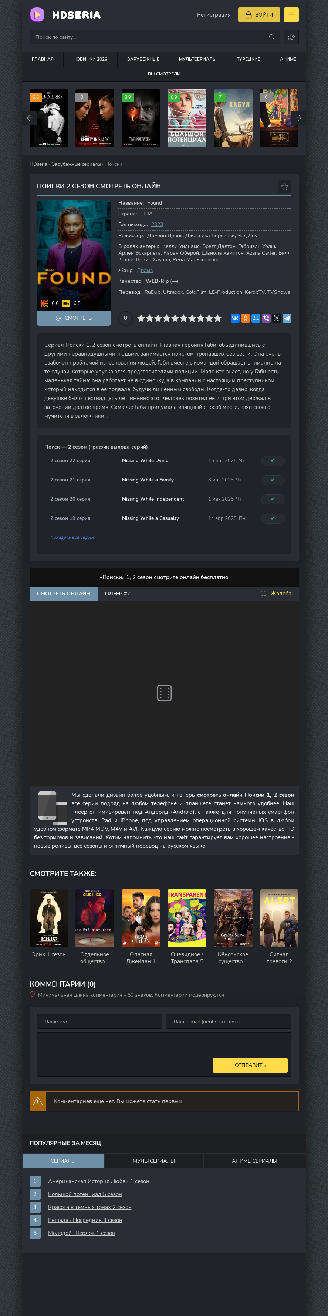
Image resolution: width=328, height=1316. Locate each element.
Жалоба (276, 594)
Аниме (288, 59)
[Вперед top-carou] (298, 118)
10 (217, 318)
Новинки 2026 (90, 59)
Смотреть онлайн (63, 593)
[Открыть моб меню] (291, 14)
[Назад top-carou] (29, 118)
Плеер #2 (117, 593)
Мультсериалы (198, 59)
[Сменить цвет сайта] (291, 37)
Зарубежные (143, 59)
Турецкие (248, 59)
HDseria (76, 15)
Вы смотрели (164, 74)
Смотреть (78, 318)
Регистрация (214, 15)
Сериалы (63, 1161)
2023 (157, 224)
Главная (43, 59)
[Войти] (259, 14)
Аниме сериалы (254, 1161)
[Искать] (271, 37)
